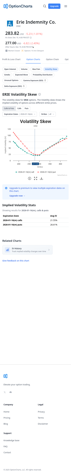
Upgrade (54, 6)
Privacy (41, 411)
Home (6, 411)
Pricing (7, 417)
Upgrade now (17, 195)
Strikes (48, 114)
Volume (24, 69)
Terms (41, 417)
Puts (26, 108)
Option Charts (33, 59)
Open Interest (10, 69)
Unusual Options (11, 80)
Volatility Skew (51, 69)
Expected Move (21, 74)
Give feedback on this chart (15, 260)
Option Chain (52, 59)
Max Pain (36, 69)
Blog (6, 423)
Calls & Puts (9, 108)
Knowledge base (11, 440)
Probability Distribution (42, 74)
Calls (19, 108)
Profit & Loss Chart (11, 59)
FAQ (5, 446)
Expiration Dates (20, 114)
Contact (7, 452)
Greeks (7, 74)
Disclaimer (43, 423)
